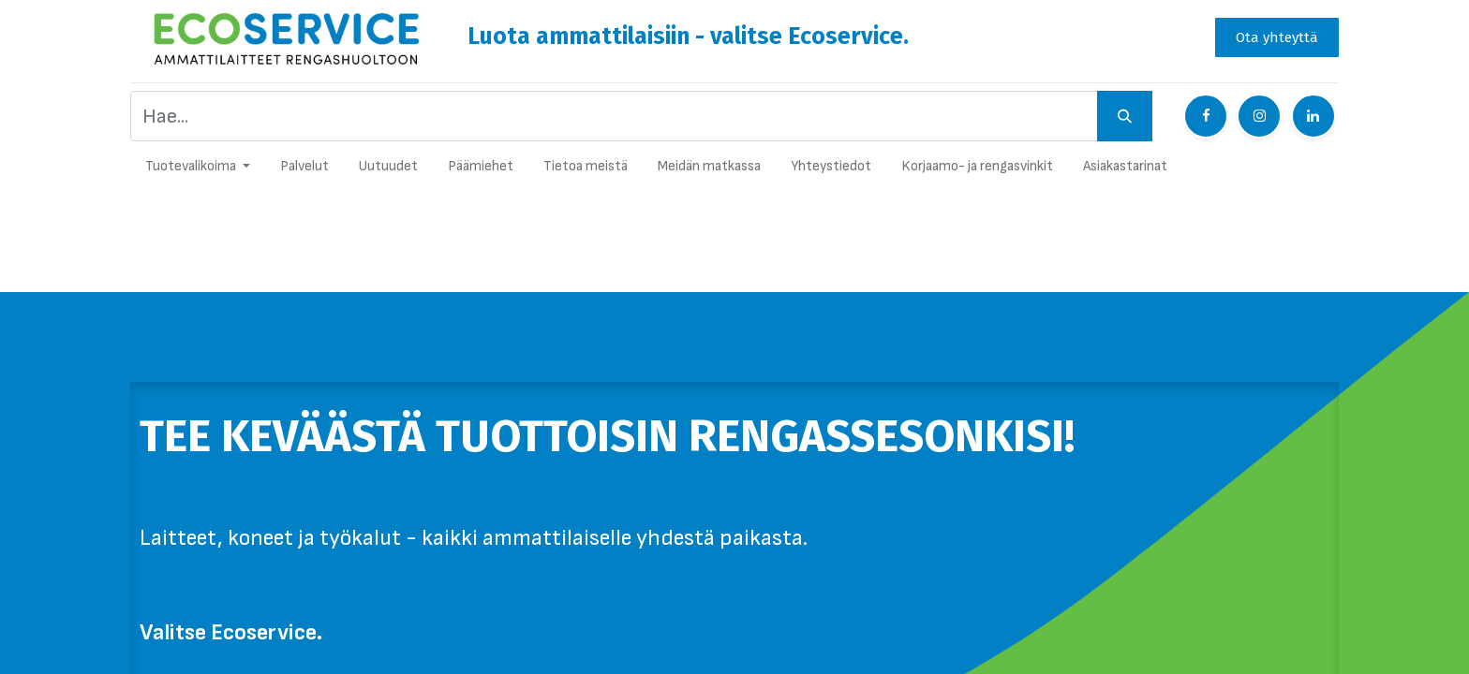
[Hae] (1124, 116)
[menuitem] (304, 170)
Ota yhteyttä (1277, 37)
